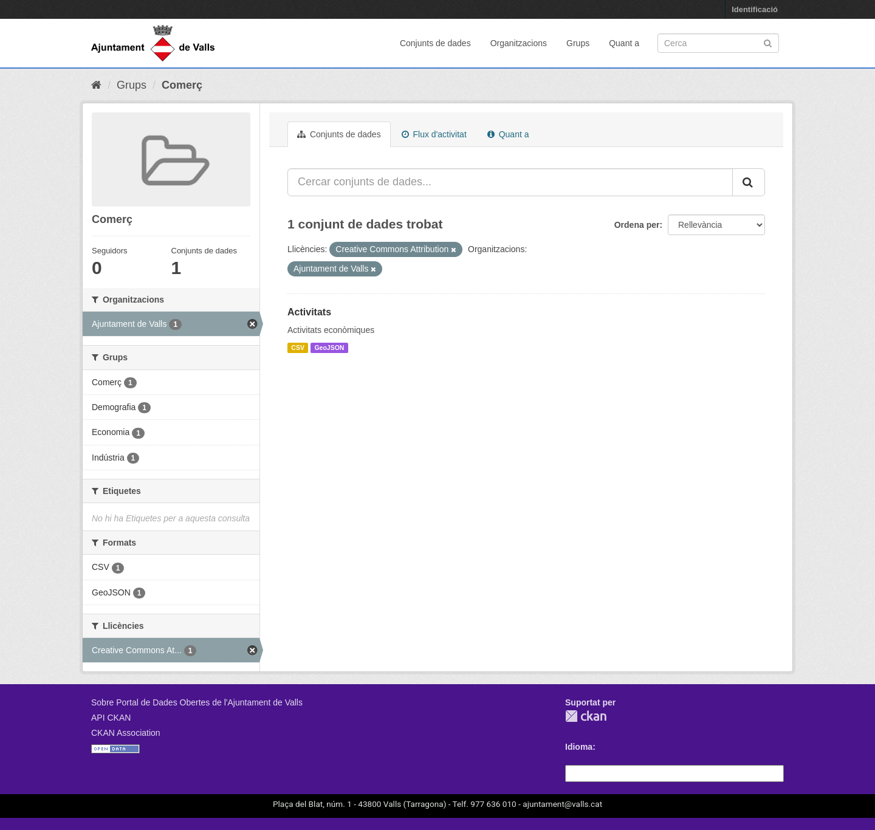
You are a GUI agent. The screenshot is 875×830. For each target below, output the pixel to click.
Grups (577, 43)
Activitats (309, 312)
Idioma (578, 747)
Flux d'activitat (434, 134)
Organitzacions (518, 43)
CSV (297, 347)
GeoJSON (329, 347)
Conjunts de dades (435, 43)
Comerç (182, 85)
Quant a (624, 43)
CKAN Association (125, 733)
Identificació (755, 9)
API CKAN (111, 717)
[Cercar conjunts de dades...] (510, 182)
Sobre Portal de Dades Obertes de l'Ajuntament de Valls (197, 702)
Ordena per (637, 225)
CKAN (585, 716)
